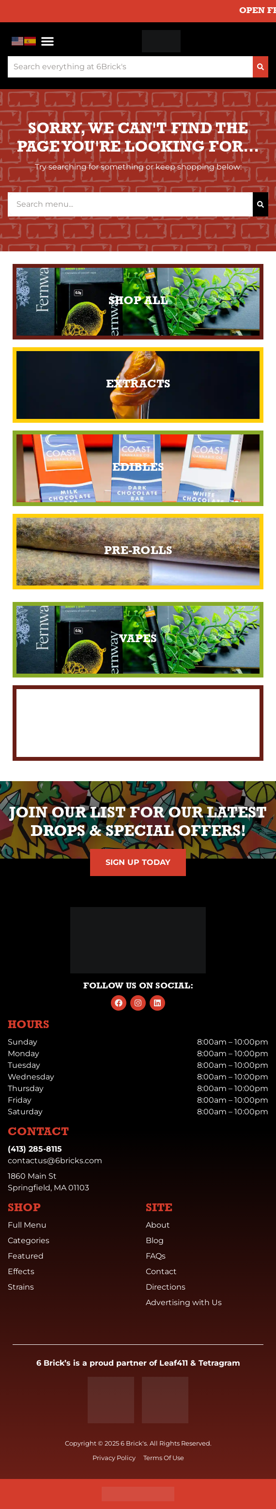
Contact (161, 1271)
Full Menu (27, 1225)
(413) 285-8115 (35, 1149)
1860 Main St (32, 1176)
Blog (155, 1240)
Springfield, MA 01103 (48, 1187)
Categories (28, 1240)
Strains (21, 1287)
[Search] (260, 66)
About (158, 1225)
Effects (21, 1271)
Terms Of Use (163, 1458)
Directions (165, 1287)
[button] (47, 41)
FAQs (156, 1256)
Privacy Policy (114, 1458)
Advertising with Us (184, 1302)
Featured (26, 1256)
